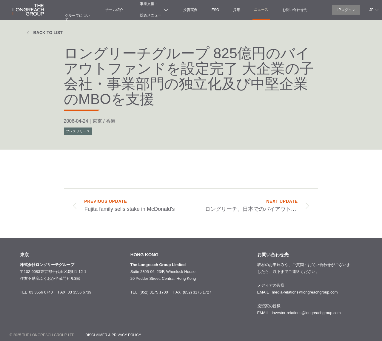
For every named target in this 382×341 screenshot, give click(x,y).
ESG (215, 10)
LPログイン (346, 10)
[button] (373, 9)
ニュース (261, 9)
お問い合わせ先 (294, 10)
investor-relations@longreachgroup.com (306, 313)
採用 (236, 10)
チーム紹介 (114, 10)
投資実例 (190, 10)
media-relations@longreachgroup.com (305, 292)
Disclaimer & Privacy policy (113, 335)
